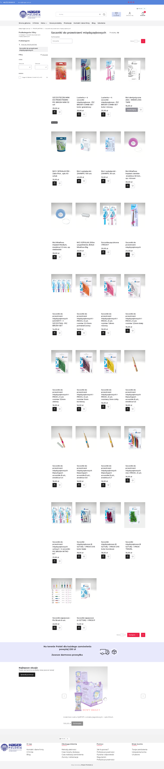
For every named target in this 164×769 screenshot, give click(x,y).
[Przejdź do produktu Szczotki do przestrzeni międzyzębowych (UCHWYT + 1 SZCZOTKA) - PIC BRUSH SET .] (61, 287)
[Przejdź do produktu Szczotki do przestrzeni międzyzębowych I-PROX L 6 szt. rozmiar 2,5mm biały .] (134, 287)
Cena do (37, 63)
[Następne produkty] (133, 635)
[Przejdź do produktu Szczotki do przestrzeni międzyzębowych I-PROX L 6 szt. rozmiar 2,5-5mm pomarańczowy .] (86, 287)
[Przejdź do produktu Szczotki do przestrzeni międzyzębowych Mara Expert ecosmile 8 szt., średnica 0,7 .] (110, 439)
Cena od (21, 63)
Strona (132, 41)
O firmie (30, 752)
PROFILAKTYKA (38, 28)
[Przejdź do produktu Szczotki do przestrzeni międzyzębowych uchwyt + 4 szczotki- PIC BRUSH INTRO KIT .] (61, 515)
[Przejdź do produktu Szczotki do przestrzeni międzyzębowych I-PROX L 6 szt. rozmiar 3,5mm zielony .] (61, 363)
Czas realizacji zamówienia (72, 755)
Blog (29, 755)
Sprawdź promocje (27, 674)
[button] (104, 14)
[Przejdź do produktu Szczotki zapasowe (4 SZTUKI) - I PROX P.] (86, 591)
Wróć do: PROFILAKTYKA (28, 44)
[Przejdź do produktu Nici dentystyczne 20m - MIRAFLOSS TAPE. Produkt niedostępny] (134, 70)
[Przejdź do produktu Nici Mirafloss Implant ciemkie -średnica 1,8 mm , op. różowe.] (134, 144)
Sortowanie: (55, 37)
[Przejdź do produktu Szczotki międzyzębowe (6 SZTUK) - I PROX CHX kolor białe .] (86, 515)
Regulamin (101, 757)
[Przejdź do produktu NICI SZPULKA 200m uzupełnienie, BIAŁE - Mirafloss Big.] (86, 215)
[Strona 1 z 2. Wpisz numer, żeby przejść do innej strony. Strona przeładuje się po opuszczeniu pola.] (136, 41)
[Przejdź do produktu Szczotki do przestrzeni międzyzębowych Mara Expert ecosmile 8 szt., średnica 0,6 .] (86, 439)
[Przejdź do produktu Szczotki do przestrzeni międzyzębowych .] (134, 215)
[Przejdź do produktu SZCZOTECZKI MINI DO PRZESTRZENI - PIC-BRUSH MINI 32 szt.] (61, 70)
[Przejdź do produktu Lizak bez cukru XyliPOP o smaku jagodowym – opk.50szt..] (88, 690)
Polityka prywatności (105, 752)
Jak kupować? (103, 750)
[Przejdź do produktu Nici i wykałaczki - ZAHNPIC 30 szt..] (110, 144)
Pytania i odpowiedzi (105, 755)
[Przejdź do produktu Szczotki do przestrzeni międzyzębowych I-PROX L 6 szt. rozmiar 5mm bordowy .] (86, 363)
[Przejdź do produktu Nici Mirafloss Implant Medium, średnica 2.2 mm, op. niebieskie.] (61, 215)
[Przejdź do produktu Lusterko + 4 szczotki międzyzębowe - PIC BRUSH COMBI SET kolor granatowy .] (86, 70)
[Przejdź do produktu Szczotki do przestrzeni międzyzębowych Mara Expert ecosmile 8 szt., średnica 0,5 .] (134, 363)
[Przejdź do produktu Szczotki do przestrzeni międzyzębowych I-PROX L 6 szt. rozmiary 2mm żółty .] (110, 363)
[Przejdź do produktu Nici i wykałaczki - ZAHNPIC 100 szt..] (86, 144)
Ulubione (136, 755)
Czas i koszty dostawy (71, 752)
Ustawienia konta (139, 752)
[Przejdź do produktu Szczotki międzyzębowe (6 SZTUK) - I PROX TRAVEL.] (134, 515)
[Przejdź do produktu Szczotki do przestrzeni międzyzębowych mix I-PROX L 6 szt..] (134, 439)
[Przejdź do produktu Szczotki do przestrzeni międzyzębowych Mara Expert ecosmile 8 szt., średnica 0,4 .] (61, 439)
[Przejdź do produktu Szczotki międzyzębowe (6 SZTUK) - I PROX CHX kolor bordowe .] (110, 515)
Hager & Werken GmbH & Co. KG (32, 77)
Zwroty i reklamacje (70, 757)
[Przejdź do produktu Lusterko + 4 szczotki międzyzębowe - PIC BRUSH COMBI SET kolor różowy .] (110, 70)
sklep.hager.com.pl (24, 28)
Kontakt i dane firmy (35, 750)
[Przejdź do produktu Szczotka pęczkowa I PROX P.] (110, 215)
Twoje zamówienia (139, 750)
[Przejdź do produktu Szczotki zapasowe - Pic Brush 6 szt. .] (61, 591)
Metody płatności (69, 750)
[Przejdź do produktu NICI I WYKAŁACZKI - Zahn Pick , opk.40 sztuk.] (61, 144)
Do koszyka (54, 112)
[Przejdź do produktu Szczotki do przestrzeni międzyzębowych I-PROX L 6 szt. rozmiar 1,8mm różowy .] (110, 287)
